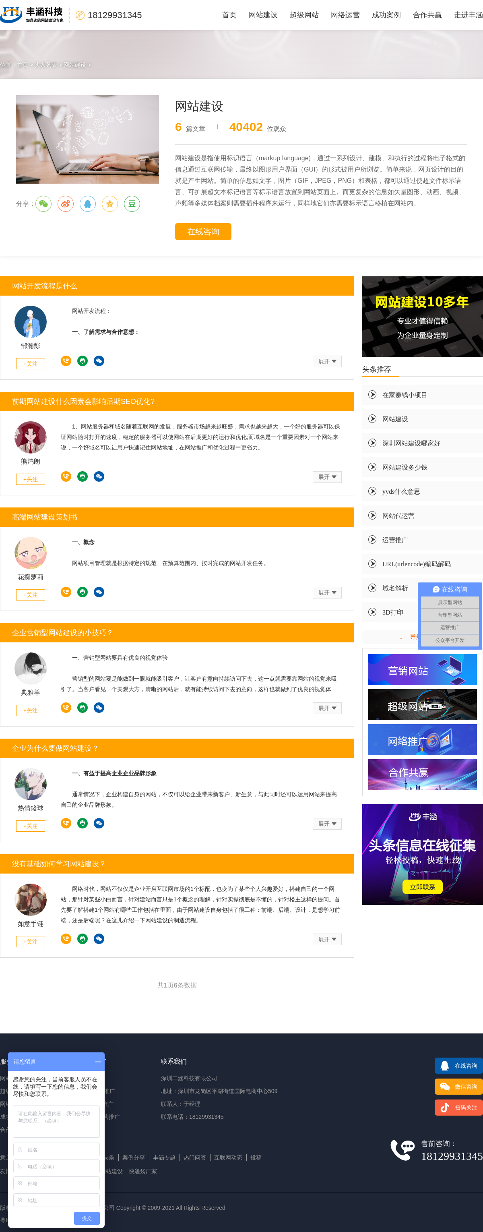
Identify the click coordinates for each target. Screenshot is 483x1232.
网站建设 (263, 15)
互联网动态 (228, 1157)
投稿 (256, 1157)
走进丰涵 (468, 15)
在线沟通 (82, 361)
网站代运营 (398, 515)
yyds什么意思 (401, 491)
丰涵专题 (164, 1157)
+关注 (30, 363)
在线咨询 (203, 231)
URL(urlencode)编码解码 (416, 564)
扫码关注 (456, 1107)
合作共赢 (427, 15)
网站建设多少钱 (404, 467)
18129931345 (66, 361)
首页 (229, 15)
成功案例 (386, 15)
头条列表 (46, 65)
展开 (324, 361)
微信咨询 (456, 1087)
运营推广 (395, 539)
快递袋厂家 (143, 1171)
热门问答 (195, 1157)
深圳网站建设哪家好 (411, 443)
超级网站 (304, 15)
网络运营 (345, 15)
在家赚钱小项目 (404, 394)
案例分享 (133, 1157)
